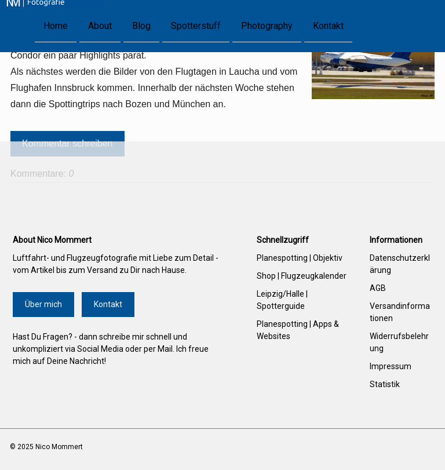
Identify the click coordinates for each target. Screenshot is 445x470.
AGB (378, 288)
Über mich (43, 304)
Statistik (385, 384)
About (100, 25)
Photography (267, 25)
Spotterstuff (196, 25)
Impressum (390, 366)
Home (55, 25)
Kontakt (328, 25)
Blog (141, 25)
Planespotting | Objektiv (299, 258)
